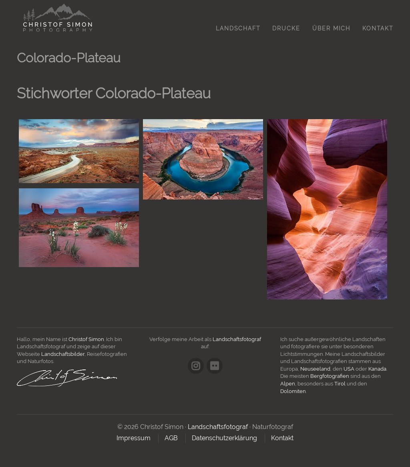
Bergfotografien (329, 376)
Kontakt (377, 28)
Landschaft (238, 28)
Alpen (287, 384)
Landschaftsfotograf (237, 339)
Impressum (134, 438)
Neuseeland (315, 369)
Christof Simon (86, 339)
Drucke (286, 28)
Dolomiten (293, 391)
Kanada (377, 369)
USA (349, 369)
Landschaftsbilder (62, 354)
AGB (171, 438)
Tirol (340, 384)
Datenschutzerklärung (224, 438)
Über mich (331, 28)
